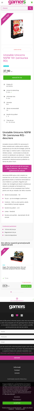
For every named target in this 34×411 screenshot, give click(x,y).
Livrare (17, 373)
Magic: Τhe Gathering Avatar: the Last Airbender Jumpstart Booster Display (14, 268)
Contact (17, 370)
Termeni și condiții (20, 409)
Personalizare (17, 399)
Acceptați (17, 403)
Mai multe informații (10, 394)
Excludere (17, 396)
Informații (17, 367)
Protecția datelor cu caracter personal (11, 407)
